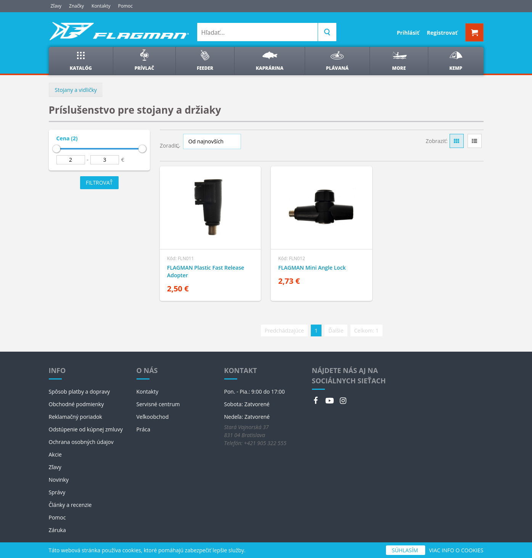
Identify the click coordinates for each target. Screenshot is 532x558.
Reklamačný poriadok (75, 416)
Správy (57, 492)
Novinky (59, 479)
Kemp (455, 60)
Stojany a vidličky (76, 89)
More (399, 60)
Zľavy (56, 6)
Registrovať (442, 32)
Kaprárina (269, 60)
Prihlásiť (408, 32)
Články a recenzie (70, 504)
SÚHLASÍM (405, 550)
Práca (143, 429)
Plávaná (337, 60)
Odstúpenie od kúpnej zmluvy (86, 429)
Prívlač (144, 60)
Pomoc (125, 6)
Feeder (205, 60)
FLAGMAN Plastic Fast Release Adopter (205, 271)
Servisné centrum (158, 404)
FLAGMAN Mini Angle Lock (312, 267)
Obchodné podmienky (76, 404)
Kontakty (101, 6)
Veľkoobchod (153, 416)
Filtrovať (99, 182)
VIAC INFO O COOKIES (456, 550)
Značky (76, 6)
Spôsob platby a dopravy (79, 391)
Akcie (55, 454)
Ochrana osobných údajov (81, 441)
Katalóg (81, 60)
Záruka (57, 530)
